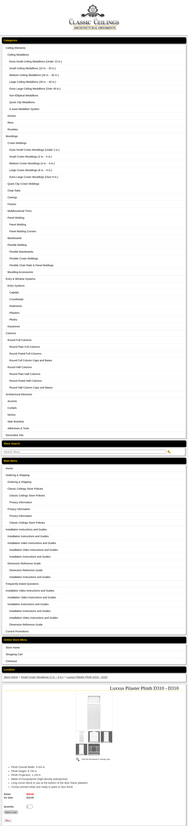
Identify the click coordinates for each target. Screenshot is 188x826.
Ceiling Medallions (18, 54)
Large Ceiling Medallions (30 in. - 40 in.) (32, 81)
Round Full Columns (19, 340)
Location (9, 669)
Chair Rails (14, 190)
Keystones (14, 326)
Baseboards (15, 238)
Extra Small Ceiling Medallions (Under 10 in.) (35, 61)
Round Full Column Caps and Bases (30, 360)
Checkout (11, 661)
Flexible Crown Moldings (23, 258)
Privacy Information (20, 502)
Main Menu (10, 460)
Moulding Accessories (20, 272)
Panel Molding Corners (22, 231)
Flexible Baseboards (21, 251)
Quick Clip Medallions (22, 102)
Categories (10, 40)
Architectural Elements (19, 394)
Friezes (12, 204)
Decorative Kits (15, 435)
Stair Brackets (16, 421)
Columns (11, 333)
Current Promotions (17, 631)
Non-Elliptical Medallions (23, 95)
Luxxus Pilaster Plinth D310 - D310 (87, 677)
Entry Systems (16, 285)
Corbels (12, 407)
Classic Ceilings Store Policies (25, 488)
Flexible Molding (17, 244)
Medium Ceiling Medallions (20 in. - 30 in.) (34, 75)
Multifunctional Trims (20, 210)
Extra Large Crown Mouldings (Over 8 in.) (33, 177)
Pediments (15, 306)
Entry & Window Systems (20, 278)
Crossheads (16, 299)
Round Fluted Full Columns (25, 353)
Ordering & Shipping (18, 475)
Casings (12, 197)
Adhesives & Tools (18, 428)
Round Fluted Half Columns (25, 380)
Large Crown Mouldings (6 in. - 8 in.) (30, 170)
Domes (12, 115)
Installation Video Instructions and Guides (32, 543)
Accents (12, 401)
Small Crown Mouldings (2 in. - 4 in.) (30, 156)
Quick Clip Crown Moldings (23, 183)
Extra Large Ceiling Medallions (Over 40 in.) (35, 88)
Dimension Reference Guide (24, 563)
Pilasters (14, 312)
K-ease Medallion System (24, 109)
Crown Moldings (17, 143)
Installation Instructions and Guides (26, 529)
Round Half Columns (20, 367)
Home (9, 468)
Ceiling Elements (16, 47)
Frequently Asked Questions (22, 583)
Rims (11, 122)
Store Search (12, 443)
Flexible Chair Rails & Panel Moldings (31, 265)
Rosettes (13, 129)
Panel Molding (16, 217)
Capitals (14, 292)
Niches (12, 414)
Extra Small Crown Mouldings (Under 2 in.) (34, 149)
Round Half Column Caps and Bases (31, 387)
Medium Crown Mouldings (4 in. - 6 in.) (32, 163)
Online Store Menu (15, 639)
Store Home (13, 647)
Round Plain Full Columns (24, 346)
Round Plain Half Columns (24, 374)
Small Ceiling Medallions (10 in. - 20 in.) (32, 68)
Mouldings (12, 136)
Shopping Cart (14, 654)
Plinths (13, 319)
